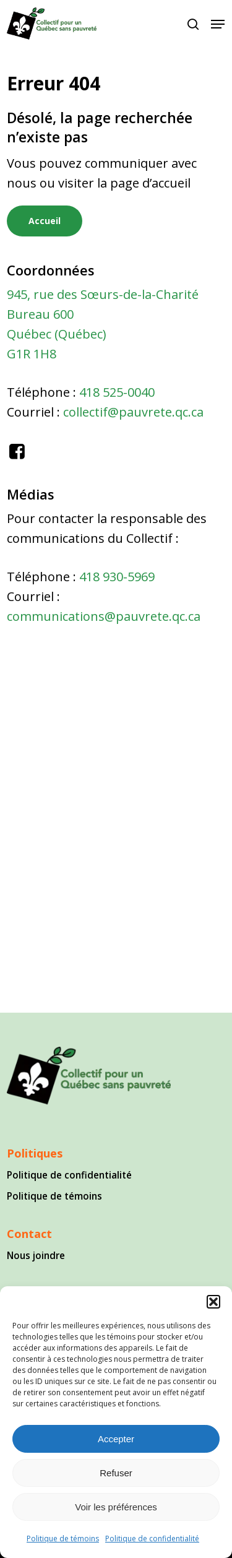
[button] (213, 1302)
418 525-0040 (117, 392)
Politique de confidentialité (152, 1538)
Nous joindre (36, 1255)
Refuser (116, 1473)
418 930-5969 (117, 576)
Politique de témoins (63, 1538)
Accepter (116, 1439)
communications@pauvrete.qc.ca (103, 616)
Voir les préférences (116, 1507)
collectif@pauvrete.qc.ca (133, 412)
